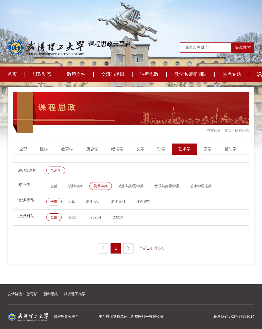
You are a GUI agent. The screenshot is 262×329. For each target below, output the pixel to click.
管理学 (230, 149)
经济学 (117, 149)
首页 (12, 74)
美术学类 (100, 186)
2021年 (118, 217)
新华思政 (50, 294)
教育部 (32, 294)
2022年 (74, 217)
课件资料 (143, 202)
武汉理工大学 (74, 294)
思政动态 (42, 74)
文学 (140, 149)
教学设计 (118, 202)
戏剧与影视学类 (131, 186)
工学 (207, 149)
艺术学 (184, 149)
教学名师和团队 (190, 74)
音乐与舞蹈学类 (166, 186)
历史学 (92, 149)
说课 (71, 202)
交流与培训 (112, 74)
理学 (161, 149)
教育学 (67, 149)
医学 (44, 149)
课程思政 (149, 74)
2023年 (96, 217)
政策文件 (76, 74)
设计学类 (75, 186)
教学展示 (93, 202)
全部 (23, 149)
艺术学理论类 (201, 186)
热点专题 (232, 74)
